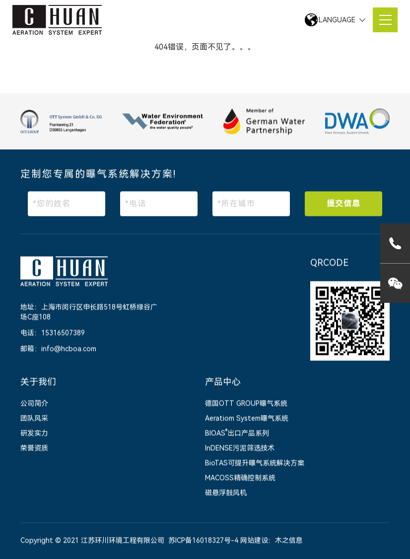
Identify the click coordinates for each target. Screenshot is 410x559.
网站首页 (78, 46)
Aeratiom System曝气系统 (246, 419)
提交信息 (343, 204)
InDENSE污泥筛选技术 (239, 449)
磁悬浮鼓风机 (226, 493)
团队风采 (34, 419)
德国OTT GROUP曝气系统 (246, 404)
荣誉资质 (34, 449)
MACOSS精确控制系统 (240, 479)
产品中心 (223, 382)
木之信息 (289, 541)
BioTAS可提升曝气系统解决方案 (254, 464)
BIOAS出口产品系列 (237, 434)
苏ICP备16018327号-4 (203, 541)
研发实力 (34, 434)
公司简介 (34, 404)
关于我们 (38, 382)
